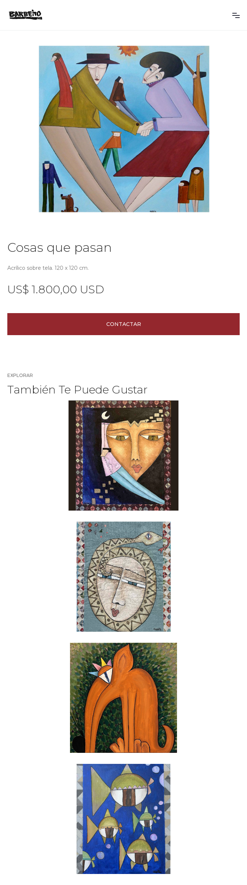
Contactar (123, 324)
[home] (25, 15)
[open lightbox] (123, 122)
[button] (236, 15)
